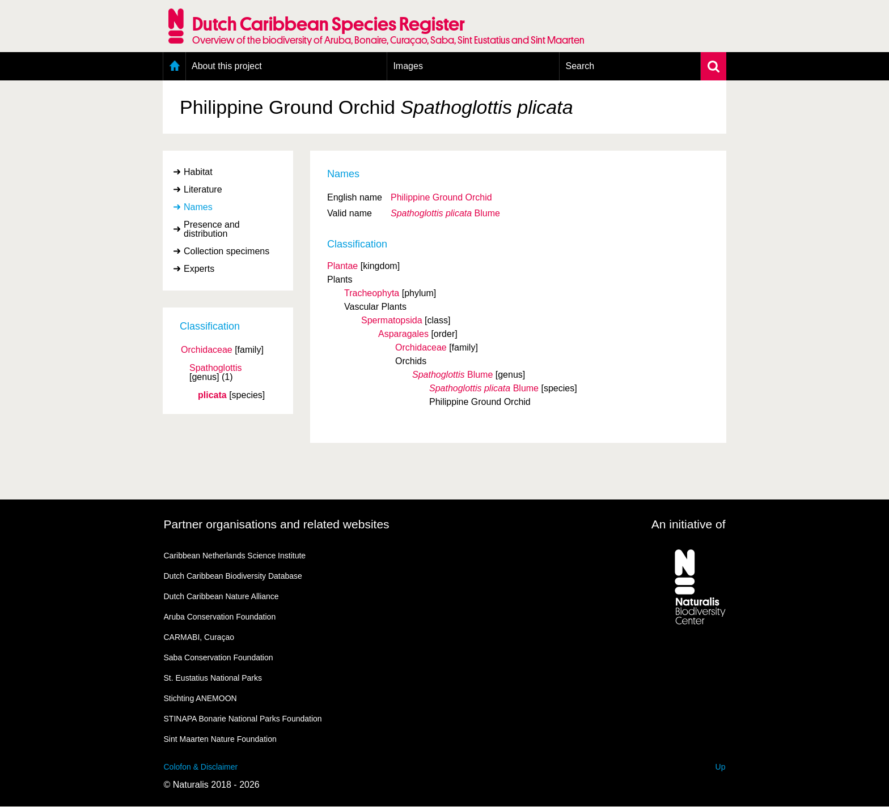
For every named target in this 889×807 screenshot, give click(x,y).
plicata (212, 395)
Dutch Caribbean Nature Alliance (221, 596)
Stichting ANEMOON (200, 698)
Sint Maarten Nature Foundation (220, 739)
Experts (199, 269)
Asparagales (403, 334)
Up (721, 766)
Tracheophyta (371, 293)
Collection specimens (226, 251)
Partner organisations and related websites (277, 524)
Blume (445, 213)
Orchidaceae (206, 350)
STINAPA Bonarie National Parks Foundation (243, 718)
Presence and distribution (212, 229)
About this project (227, 66)
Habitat (198, 172)
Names (198, 207)
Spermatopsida (391, 320)
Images (407, 66)
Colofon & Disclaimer (201, 766)
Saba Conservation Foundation (218, 657)
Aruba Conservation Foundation (220, 616)
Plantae (342, 266)
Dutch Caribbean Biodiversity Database (233, 575)
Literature (203, 189)
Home (174, 66)
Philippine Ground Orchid (441, 197)
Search (579, 66)
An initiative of (688, 524)
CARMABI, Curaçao (199, 637)
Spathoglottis (215, 368)
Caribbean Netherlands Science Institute (235, 555)
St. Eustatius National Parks (213, 677)
